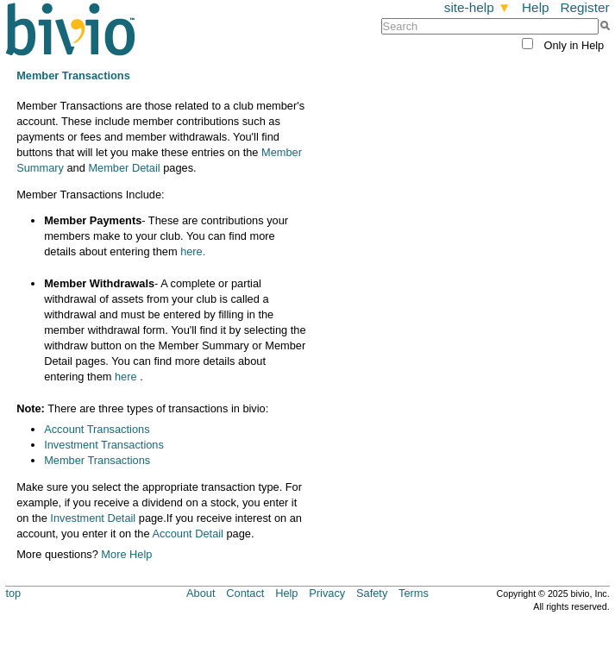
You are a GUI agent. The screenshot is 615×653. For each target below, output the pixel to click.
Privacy (327, 593)
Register (584, 7)
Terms (413, 593)
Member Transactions (97, 460)
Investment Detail (92, 518)
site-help (477, 7)
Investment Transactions (104, 444)
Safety (371, 593)
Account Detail (187, 533)
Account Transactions (96, 429)
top (13, 593)
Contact (245, 593)
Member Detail (124, 167)
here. (192, 251)
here (126, 376)
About (200, 593)
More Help (126, 554)
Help (535, 7)
